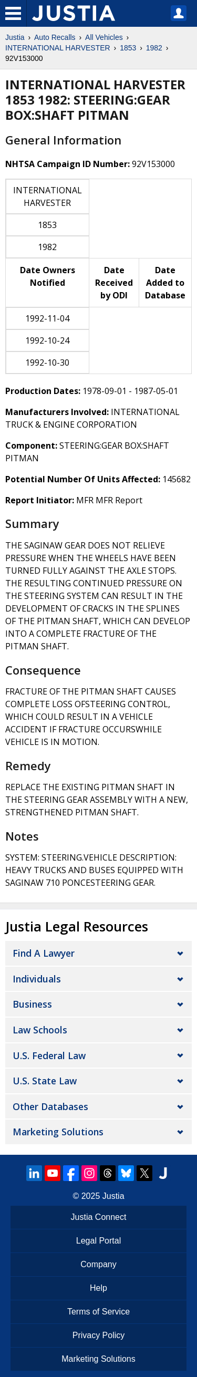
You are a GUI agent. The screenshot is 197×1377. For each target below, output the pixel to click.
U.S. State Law (45, 1080)
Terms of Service (98, 1311)
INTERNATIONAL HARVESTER (57, 48)
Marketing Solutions (58, 1131)
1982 (154, 48)
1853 (128, 48)
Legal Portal (98, 1240)
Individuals (37, 978)
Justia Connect (99, 1217)
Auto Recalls (55, 37)
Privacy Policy (98, 1335)
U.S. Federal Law (49, 1055)
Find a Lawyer (44, 953)
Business (32, 1004)
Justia (15, 37)
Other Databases (50, 1106)
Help (98, 1287)
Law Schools (40, 1029)
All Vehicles (104, 37)
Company (98, 1264)
